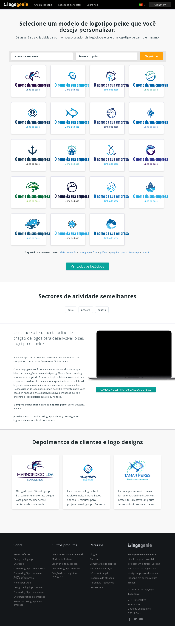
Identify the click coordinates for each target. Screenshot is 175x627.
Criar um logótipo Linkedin (66, 569)
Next (169, 489)
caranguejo (85, 253)
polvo (124, 253)
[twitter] (136, 620)
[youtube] (141, 620)
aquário (102, 310)
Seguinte (151, 56)
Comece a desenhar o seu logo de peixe (125, 390)
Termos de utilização (101, 569)
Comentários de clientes (103, 564)
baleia (62, 253)
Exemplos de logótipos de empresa (28, 604)
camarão (71, 253)
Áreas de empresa (24, 578)
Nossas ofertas (22, 555)
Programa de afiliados (102, 578)
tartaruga (134, 253)
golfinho (104, 253)
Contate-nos (96, 588)
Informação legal (99, 573)
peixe (71, 310)
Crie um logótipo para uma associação (28, 575)
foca (95, 253)
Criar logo (19, 564)
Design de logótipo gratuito (28, 588)
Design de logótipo (24, 559)
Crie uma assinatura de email (67, 555)
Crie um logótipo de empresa (29, 569)
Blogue (93, 555)
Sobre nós (92, 4)
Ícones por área (22, 583)
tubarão (146, 253)
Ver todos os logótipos (87, 267)
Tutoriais (94, 559)
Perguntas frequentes (102, 583)
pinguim (114, 253)
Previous (6, 489)
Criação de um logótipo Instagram (64, 575)
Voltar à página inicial (16, 4)
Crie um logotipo (43, 4)
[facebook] (130, 620)
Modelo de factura (62, 559)
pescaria (85, 310)
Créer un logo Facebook (64, 564)
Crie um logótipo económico (29, 592)
